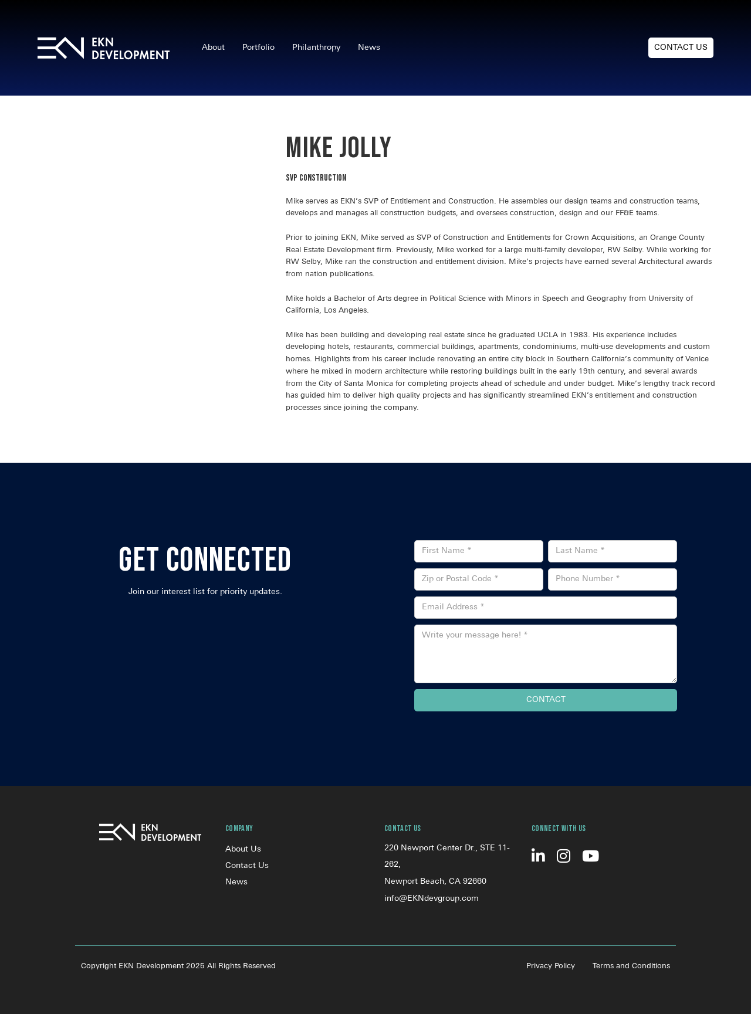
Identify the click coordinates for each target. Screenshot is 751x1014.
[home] (104, 48)
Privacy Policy (550, 966)
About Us (243, 849)
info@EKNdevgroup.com (431, 898)
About (213, 47)
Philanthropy (316, 47)
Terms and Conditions (631, 966)
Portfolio (258, 47)
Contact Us (681, 47)
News (369, 47)
